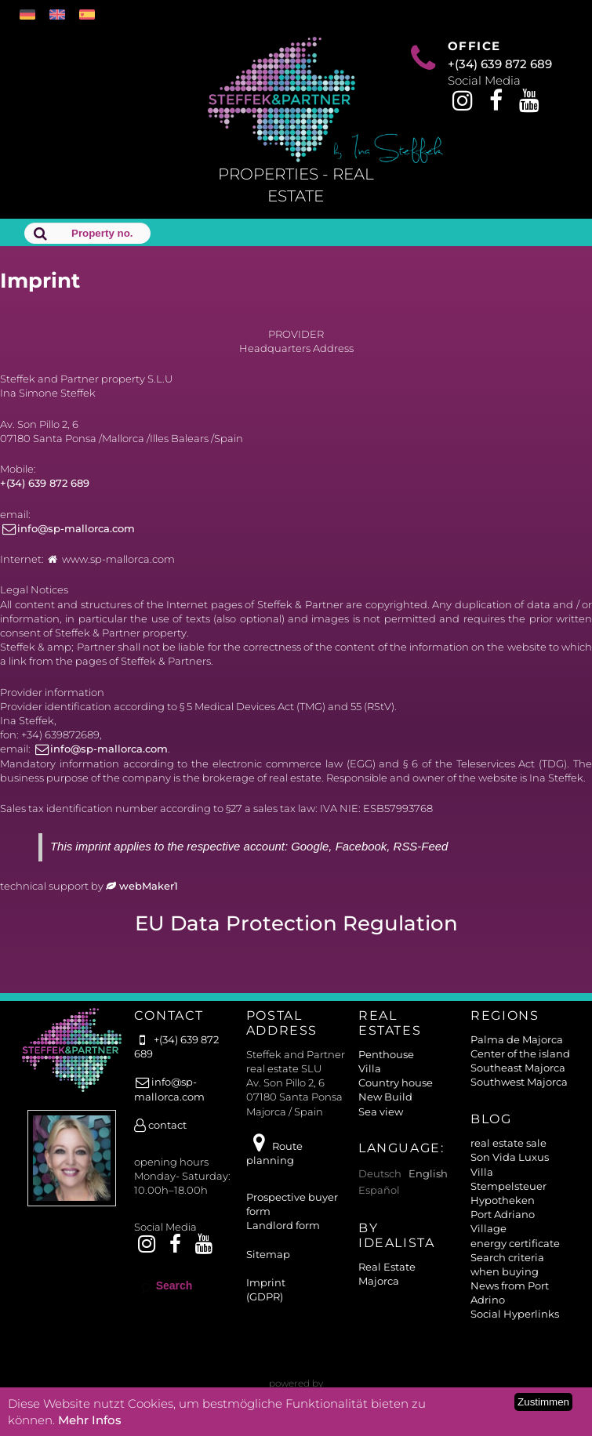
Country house (395, 1082)
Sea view (380, 1111)
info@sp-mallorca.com (67, 528)
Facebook (361, 846)
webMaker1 (142, 885)
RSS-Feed (421, 846)
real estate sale (508, 1143)
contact (160, 1125)
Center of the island (520, 1053)
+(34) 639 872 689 (500, 63)
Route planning (274, 1153)
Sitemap (268, 1254)
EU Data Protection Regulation (296, 923)
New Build (385, 1096)
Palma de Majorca (516, 1039)
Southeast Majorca (517, 1067)
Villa (369, 1068)
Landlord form (283, 1225)
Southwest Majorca (519, 1081)
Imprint (265, 1282)
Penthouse (386, 1054)
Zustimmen (543, 1402)
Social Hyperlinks (514, 1313)
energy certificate (515, 1243)
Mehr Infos (90, 1419)
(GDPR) (264, 1296)
